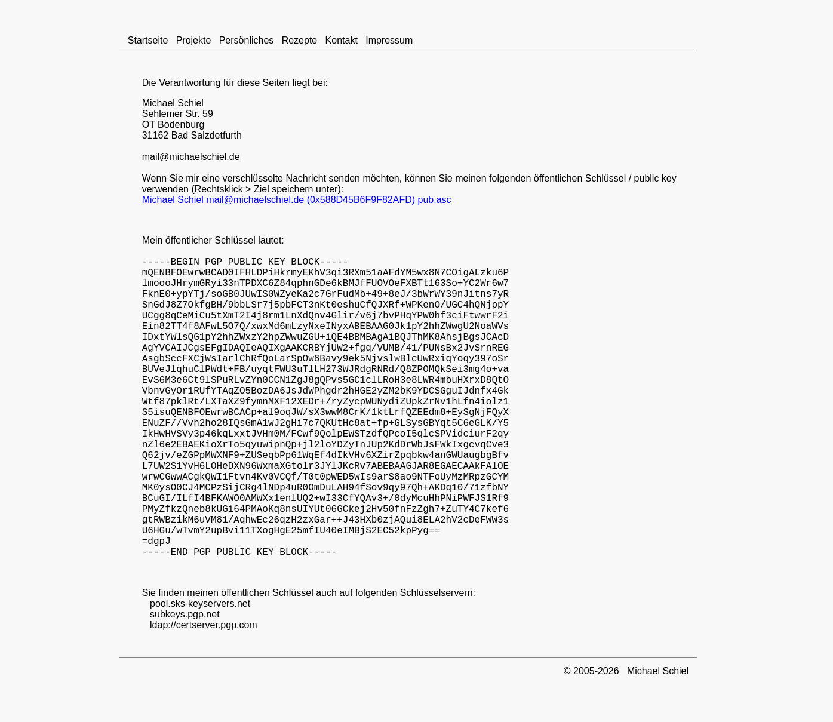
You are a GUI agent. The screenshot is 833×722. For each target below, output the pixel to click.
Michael (158, 103)
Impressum (389, 40)
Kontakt (341, 40)
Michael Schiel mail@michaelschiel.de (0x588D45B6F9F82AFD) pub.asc (296, 200)
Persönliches (246, 40)
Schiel (190, 103)
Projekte (193, 40)
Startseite (148, 40)
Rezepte (299, 40)
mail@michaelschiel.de (191, 157)
